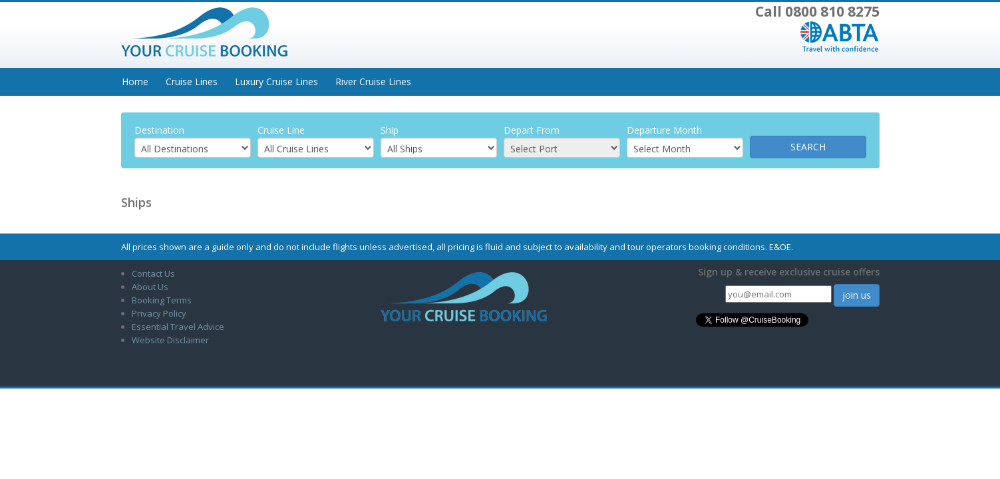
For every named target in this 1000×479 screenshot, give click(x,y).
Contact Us (153, 273)
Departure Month (664, 130)
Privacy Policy (159, 313)
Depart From (532, 130)
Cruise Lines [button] (192, 81)
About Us (150, 287)
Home (135, 81)
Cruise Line (281, 130)
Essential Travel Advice (178, 327)
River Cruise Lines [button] (373, 81)
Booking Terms (162, 300)
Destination (159, 130)
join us (856, 295)
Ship (390, 130)
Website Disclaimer (170, 340)
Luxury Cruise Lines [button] (276, 81)
